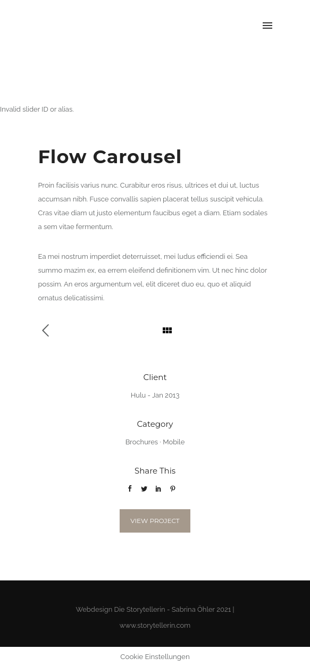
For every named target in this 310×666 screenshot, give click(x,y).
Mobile (174, 442)
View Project (155, 521)
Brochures (141, 442)
